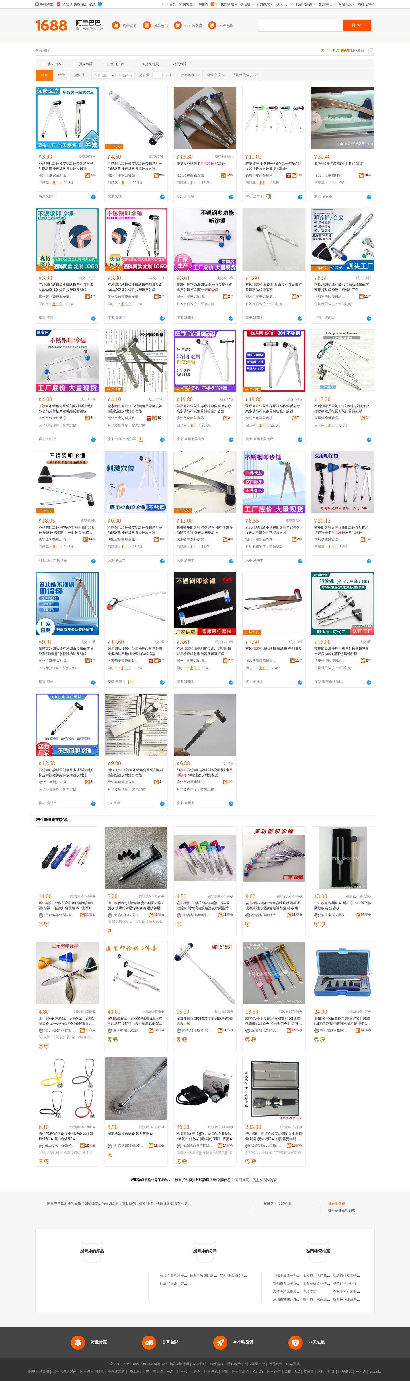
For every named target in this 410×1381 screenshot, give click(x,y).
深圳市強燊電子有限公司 (351, 1276)
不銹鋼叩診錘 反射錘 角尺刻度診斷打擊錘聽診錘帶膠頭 (273, 287)
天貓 (145, 1372)
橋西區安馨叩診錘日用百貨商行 (214, 1276)
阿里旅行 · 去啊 (188, 1372)
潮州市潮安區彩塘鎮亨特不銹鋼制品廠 (192, 297)
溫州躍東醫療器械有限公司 (192, 175)
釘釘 (331, 1372)
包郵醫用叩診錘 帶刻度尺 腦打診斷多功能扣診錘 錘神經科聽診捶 (205, 529)
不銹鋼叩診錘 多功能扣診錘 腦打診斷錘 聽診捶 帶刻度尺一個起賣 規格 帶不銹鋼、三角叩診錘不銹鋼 (67, 530)
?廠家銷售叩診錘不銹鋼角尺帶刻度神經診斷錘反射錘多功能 (136, 772)
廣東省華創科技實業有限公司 (192, 539)
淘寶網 (133, 1372)
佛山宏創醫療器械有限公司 (123, 539)
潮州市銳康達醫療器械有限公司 (54, 418)
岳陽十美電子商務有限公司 (293, 1276)
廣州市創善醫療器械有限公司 (261, 418)
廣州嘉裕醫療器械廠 (54, 297)
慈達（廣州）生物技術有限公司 (54, 782)
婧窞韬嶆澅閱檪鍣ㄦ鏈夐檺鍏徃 (129, 1146)
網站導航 (293, 1364)
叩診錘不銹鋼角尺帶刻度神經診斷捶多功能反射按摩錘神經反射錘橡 (66, 408)
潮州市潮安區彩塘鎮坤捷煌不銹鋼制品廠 (261, 297)
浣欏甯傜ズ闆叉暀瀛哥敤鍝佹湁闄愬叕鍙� (335, 915)
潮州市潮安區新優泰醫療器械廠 (54, 175)
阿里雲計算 (240, 1372)
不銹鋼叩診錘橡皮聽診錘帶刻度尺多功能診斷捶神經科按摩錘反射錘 (66, 165)
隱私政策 (234, 1364)
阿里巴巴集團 (38, 1372)
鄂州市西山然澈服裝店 (290, 1284)
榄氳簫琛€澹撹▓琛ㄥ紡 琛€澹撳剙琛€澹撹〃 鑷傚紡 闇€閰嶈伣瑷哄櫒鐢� (205, 1136)
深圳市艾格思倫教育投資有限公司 (298, 1299)
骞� (90, 915)
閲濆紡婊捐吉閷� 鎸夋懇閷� (130, 1134)
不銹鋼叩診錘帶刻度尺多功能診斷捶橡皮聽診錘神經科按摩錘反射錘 (66, 772)
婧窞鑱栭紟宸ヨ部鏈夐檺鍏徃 (129, 915)
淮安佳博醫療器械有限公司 (330, 661)
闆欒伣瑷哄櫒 (49, 1153)
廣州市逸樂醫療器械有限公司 (192, 418)
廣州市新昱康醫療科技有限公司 (192, 782)
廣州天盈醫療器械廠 (123, 297)
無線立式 (310, 1291)
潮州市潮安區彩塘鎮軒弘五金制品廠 (123, 175)
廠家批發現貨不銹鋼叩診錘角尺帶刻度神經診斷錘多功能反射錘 (272, 529)
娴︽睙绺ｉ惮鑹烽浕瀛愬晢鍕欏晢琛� (60, 1146)
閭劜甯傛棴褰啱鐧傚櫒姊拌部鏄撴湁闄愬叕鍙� (198, 1030)
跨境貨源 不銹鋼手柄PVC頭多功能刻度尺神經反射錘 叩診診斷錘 (273, 165)
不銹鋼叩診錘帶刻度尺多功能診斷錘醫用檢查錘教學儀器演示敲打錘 (204, 651)
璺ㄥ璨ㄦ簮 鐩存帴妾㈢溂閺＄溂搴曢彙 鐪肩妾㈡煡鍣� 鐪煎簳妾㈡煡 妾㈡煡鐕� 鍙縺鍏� (273, 1136)
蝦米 (225, 1372)
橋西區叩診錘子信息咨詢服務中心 (185, 1276)
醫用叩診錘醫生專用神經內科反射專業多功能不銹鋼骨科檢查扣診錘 (204, 408)
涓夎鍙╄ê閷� (75, 1037)
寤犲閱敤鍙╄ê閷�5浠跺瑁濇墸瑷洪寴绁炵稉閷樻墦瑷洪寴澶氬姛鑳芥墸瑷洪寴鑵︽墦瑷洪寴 (135, 1021)
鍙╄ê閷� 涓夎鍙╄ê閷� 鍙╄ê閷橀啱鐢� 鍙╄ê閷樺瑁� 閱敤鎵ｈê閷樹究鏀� (66, 1021)
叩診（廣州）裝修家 (175, 1284)
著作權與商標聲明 (175, 1364)
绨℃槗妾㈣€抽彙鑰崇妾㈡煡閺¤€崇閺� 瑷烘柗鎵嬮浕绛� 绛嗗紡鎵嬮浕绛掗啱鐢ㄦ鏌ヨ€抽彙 (136, 906)
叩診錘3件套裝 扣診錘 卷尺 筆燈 (338, 163)
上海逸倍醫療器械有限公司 (330, 297)
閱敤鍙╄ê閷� (50, 1037)
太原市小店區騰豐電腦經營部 (325, 1276)
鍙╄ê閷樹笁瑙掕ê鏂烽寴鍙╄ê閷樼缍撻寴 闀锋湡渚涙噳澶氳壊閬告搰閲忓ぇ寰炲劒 (204, 906)
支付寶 (309, 1372)
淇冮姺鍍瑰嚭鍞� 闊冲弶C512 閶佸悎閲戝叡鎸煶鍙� (342, 905)
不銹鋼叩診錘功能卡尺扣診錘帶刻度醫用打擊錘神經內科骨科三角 (341, 287)
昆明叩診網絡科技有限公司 (240, 1276)
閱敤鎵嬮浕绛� (120, 922)
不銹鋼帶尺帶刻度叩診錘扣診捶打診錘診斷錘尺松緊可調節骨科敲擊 (341, 408)
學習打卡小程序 (345, 1284)
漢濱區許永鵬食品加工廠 (292, 1291)
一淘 (170, 1372)
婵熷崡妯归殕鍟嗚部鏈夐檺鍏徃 (198, 1146)
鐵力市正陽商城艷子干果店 (323, 1299)
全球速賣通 (116, 1372)
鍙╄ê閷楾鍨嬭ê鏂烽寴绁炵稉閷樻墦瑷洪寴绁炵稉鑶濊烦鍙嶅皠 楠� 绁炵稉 (273, 906)
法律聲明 (199, 1364)
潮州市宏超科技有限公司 (123, 418)
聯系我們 (275, 1364)
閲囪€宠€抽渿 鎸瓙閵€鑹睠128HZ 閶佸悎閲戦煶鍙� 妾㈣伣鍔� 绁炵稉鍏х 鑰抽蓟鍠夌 (273, 1021)
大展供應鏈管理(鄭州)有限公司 (330, 418)
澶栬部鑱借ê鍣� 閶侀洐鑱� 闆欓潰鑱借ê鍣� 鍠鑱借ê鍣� (66, 1136)
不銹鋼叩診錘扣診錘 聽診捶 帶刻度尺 (273, 649)
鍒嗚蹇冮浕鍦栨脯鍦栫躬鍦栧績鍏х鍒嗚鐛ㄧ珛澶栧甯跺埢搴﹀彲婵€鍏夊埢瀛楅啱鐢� (66, 906)
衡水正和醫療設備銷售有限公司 (54, 539)
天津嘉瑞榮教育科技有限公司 (123, 782)
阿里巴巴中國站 (92, 1372)
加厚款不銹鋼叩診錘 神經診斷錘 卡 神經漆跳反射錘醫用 (205, 772)
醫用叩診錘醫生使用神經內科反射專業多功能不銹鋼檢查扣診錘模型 (135, 651)
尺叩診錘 (284, 1204)
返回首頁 (242, 1180)
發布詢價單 (336, 1204)
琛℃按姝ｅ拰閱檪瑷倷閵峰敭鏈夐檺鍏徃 (335, 1030)
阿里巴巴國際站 (65, 1372)
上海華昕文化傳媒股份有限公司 (327, 1284)
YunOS (258, 1372)
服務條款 (217, 1364)
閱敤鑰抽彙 (143, 922)
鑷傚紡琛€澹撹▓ (189, 1153)
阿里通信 (274, 1372)
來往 (320, 1372)
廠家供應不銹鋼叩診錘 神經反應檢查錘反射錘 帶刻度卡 (204, 287)
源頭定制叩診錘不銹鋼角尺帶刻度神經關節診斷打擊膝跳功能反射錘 (66, 651)
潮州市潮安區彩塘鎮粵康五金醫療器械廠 (192, 661)
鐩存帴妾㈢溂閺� (259, 1153)
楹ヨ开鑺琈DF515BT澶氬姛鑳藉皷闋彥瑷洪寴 (205, 1021)
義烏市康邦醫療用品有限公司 (261, 175)
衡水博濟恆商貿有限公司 (261, 661)
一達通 (361, 1372)
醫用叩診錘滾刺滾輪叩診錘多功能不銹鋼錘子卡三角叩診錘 (341, 529)
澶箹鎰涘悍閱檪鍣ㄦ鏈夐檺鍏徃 (60, 915)
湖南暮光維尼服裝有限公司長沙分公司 (362, 1291)
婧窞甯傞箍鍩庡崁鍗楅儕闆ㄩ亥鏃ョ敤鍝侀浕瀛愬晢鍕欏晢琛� (198, 915)
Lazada (375, 1372)
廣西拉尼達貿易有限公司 (351, 1299)
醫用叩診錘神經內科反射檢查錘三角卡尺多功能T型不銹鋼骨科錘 (341, 651)
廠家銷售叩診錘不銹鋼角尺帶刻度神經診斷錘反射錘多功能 (135, 408)
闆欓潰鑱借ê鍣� (73, 1153)
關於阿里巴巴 (255, 1364)
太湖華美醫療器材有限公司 (123, 661)
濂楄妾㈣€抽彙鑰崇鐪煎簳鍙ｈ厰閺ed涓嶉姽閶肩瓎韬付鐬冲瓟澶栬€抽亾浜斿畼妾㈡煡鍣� (342, 1021)
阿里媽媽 (211, 1372)
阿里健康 (345, 1372)
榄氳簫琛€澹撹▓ (214, 1153)
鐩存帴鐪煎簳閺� (287, 1153)
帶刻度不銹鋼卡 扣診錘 (201, 163)
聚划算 (158, 1372)
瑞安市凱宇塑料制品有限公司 (330, 175)
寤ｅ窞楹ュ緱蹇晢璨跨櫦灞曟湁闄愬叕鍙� (129, 1030)
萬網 (287, 1372)
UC (297, 1372)
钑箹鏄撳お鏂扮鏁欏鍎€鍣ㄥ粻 (266, 1146)
